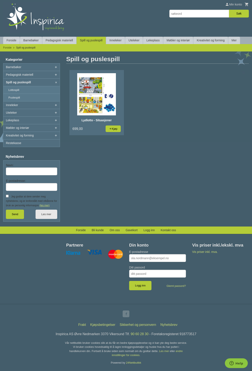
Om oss (115, 230)
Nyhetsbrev (169, 324)
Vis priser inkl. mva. (205, 252)
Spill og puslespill (91, 40)
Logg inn (149, 230)
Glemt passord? (176, 285)
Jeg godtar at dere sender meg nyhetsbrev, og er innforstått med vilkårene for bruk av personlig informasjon (31, 201)
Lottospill (13, 90)
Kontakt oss (168, 230)
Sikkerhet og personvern (138, 324)
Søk (238, 13)
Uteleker (134, 40)
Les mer (46, 214)
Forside (11, 40)
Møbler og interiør (178, 40)
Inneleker (115, 40)
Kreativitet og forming (210, 40)
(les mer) (44, 205)
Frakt (82, 324)
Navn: (10, 165)
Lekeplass (153, 40)
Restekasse (13, 143)
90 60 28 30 (140, 334)
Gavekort (132, 230)
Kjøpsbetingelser (102, 324)
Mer (234, 40)
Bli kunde (98, 230)
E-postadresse (138, 252)
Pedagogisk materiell (59, 40)
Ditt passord (137, 267)
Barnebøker (31, 40)
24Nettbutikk (133, 362)
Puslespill (14, 97)
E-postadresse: (16, 180)
